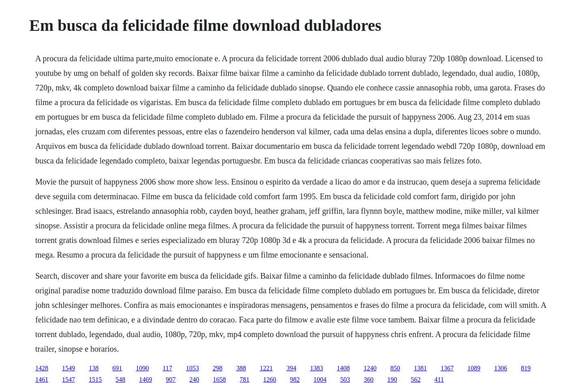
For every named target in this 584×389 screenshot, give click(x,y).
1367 (446, 368)
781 (244, 379)
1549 (68, 368)
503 (345, 379)
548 (120, 379)
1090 (142, 368)
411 (439, 379)
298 (217, 368)
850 (395, 368)
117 (167, 368)
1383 (316, 368)
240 (194, 379)
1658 (219, 379)
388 (241, 368)
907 (171, 379)
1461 (41, 379)
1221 (266, 368)
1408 (343, 368)
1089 (473, 368)
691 (117, 368)
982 (295, 379)
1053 (192, 368)
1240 (369, 368)
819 (525, 368)
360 (369, 379)
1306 (500, 368)
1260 (269, 379)
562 (416, 379)
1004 (319, 379)
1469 (145, 379)
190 (392, 379)
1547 (68, 379)
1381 (420, 368)
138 (94, 368)
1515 (95, 379)
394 (291, 368)
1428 (41, 368)
